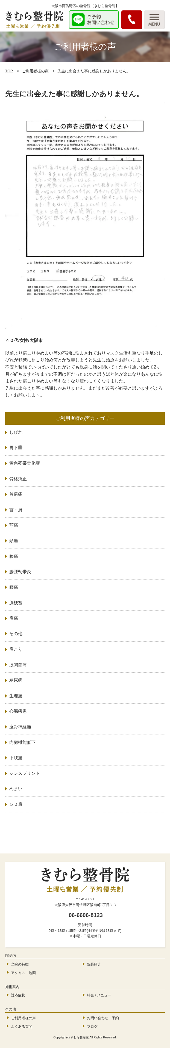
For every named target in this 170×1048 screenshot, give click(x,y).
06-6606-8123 (86, 915)
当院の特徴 (20, 964)
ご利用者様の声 (35, 71)
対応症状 (18, 995)
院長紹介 (94, 964)
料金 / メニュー (99, 995)
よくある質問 (21, 1026)
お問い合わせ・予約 (103, 1018)
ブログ (92, 1026)
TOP (9, 71)
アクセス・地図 (23, 973)
